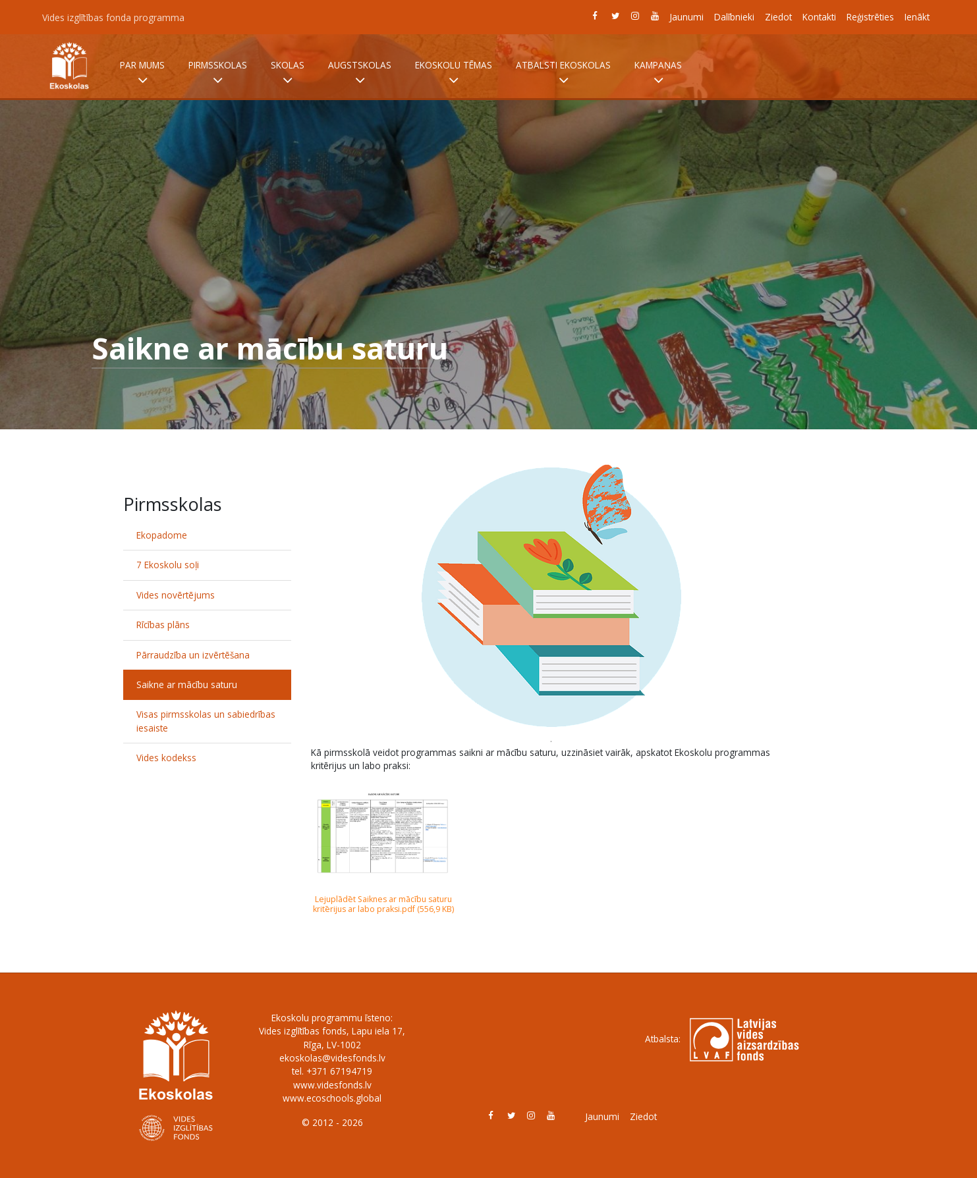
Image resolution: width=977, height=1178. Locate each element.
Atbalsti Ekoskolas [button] (563, 73)
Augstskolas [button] (359, 73)
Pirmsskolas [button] (217, 73)
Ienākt (917, 17)
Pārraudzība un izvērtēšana (193, 655)
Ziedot (778, 17)
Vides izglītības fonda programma (113, 17)
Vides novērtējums (175, 595)
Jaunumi (686, 17)
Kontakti (819, 17)
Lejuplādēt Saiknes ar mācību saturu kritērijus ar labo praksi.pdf (382, 904)
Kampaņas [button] (658, 73)
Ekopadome (161, 535)
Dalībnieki (734, 17)
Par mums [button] (142, 73)
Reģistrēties (870, 17)
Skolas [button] (287, 73)
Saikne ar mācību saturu (186, 684)
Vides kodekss (166, 757)
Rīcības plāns (163, 624)
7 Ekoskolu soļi (167, 564)
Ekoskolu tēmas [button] (453, 73)
